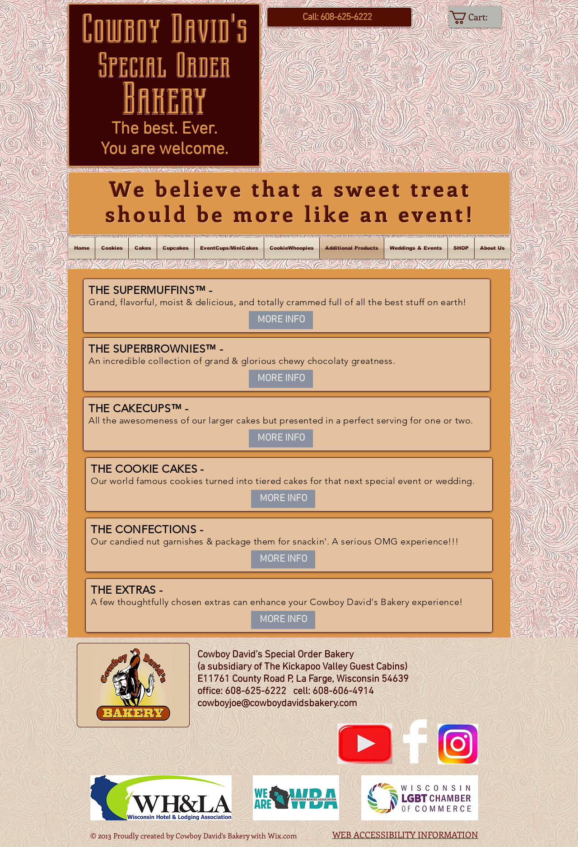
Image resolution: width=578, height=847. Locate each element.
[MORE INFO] (281, 320)
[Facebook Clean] (415, 741)
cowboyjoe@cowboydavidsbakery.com (277, 704)
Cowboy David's (164, 29)
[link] (475, 17)
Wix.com (282, 835)
